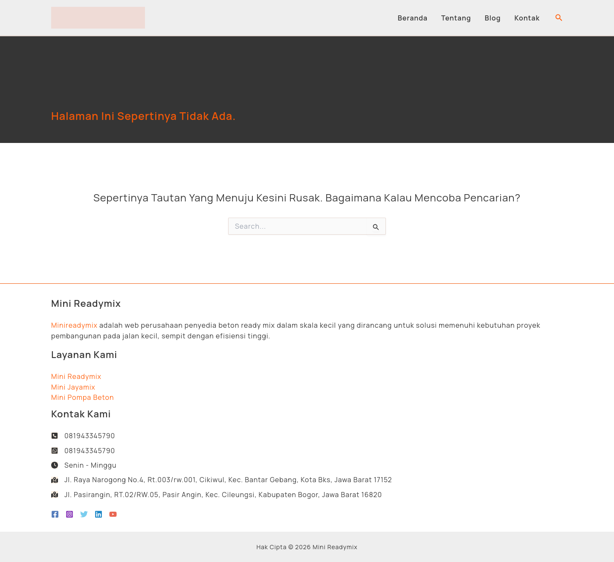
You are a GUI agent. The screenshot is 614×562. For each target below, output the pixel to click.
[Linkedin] (98, 514)
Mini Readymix (76, 375)
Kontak (527, 18)
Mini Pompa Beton (82, 396)
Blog (493, 18)
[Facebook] (55, 514)
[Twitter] (84, 514)
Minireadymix (74, 324)
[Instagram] (69, 514)
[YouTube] (113, 514)
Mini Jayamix (73, 386)
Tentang (456, 18)
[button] (559, 17)
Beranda (413, 18)
